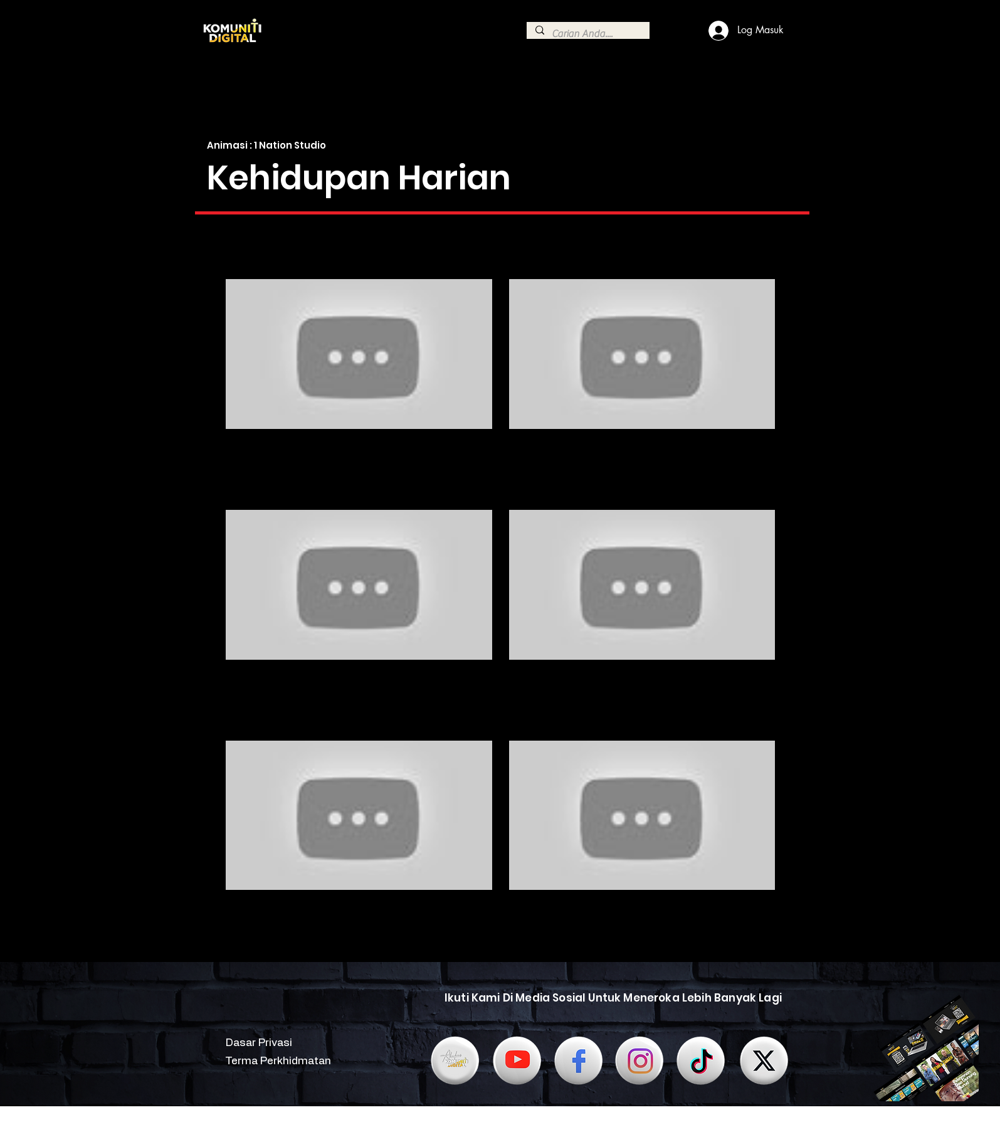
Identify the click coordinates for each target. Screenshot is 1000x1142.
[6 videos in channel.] (500, 609)
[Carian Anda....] (587, 34)
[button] (273, 262)
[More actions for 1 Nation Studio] (273, 262)
